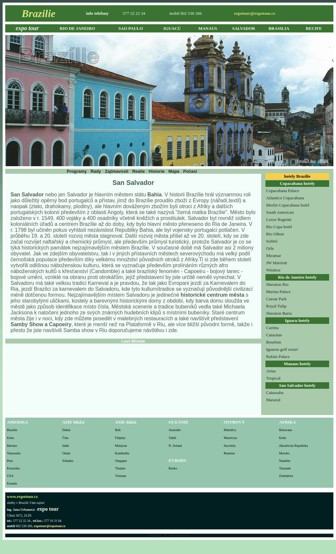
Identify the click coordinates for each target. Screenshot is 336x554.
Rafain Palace (278, 356)
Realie (138, 171)
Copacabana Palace (282, 190)
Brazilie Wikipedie (177, 535)
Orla (270, 248)
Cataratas (274, 334)
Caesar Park (276, 298)
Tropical (273, 378)
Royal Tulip (276, 306)
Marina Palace (278, 291)
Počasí (190, 171)
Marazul (273, 399)
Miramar (273, 255)
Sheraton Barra (279, 313)
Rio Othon (275, 233)
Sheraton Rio (277, 284)
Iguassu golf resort (282, 349)
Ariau (271, 370)
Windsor (273, 269)
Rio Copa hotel (279, 226)
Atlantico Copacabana (285, 197)
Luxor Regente (279, 219)
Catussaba (275, 392)
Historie (156, 171)
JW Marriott (276, 262)
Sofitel (272, 241)
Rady (96, 171)
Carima (272, 327)
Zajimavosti (117, 171)
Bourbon (273, 342)
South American (280, 212)
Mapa (174, 171)
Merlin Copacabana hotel (287, 205)
